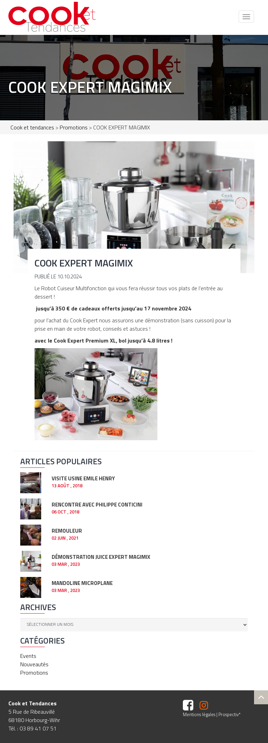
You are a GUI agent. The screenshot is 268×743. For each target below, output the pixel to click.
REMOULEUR (67, 530)
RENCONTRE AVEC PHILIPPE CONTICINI (97, 504)
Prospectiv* (229, 714)
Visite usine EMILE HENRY (83, 477)
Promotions (34, 672)
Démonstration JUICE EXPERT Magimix (101, 556)
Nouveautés (34, 664)
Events (28, 656)
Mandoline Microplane (82, 582)
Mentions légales (199, 714)
